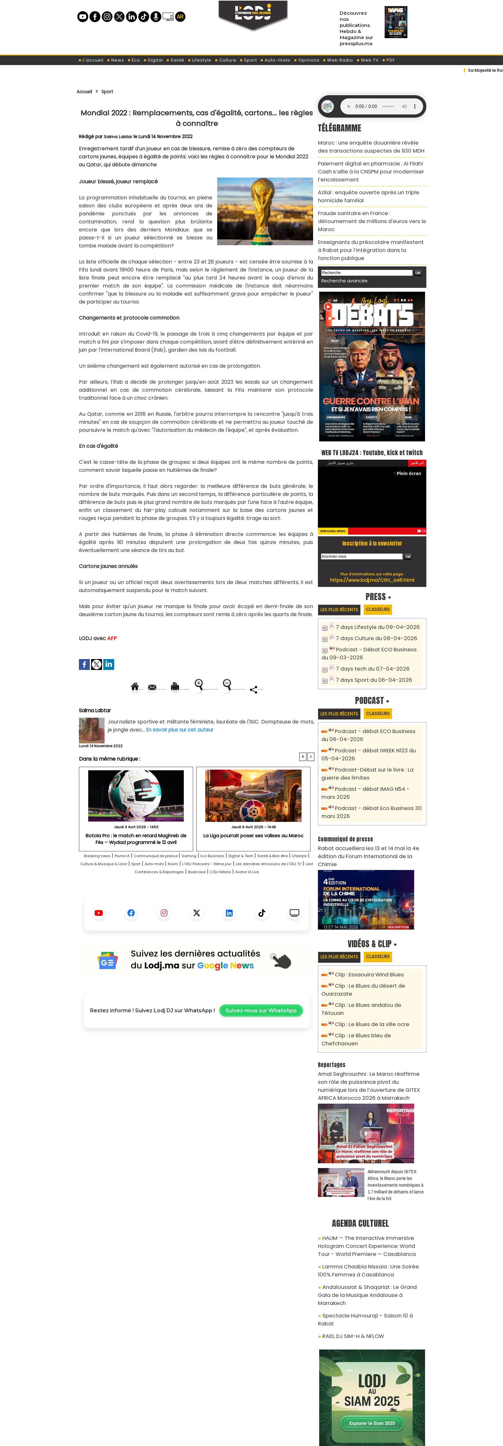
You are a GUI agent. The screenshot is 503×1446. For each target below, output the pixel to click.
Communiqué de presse (179, 878)
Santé (175, 60)
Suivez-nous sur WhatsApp (261, 1041)
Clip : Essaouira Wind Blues (366, 940)
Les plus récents (342, 591)
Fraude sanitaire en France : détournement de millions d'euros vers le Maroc (370, 206)
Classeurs (387, 591)
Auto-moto (275, 60)
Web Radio (338, 60)
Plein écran (411, 454)
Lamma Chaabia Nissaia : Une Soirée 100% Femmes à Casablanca (366, 1206)
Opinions (307, 60)
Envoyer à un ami (139, 689)
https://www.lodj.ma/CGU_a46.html (372, 561)
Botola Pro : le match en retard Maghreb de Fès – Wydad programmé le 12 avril (136, 860)
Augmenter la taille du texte (273, 689)
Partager (237, 711)
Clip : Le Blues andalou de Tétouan (376, 968)
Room (283, 886)
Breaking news (100, 878)
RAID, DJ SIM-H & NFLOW (348, 1250)
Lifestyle (199, 60)
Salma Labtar (118, 136)
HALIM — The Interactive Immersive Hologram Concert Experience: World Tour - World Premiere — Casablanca (371, 1185)
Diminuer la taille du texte (180, 711)
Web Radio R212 (382, 1410)
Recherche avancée (341, 250)
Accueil (87, 91)
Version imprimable (199, 689)
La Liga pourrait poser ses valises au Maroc (253, 857)
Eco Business (253, 878)
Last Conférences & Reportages (273, 894)
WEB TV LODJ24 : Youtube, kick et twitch (372, 427)
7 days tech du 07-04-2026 (368, 648)
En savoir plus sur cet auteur (181, 751)
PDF (388, 60)
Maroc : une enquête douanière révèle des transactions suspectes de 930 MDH (365, 145)
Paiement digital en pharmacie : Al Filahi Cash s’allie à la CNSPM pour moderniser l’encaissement (369, 167)
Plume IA (134, 878)
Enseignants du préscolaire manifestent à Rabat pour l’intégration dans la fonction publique (372, 225)
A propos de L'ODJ (122, 1408)
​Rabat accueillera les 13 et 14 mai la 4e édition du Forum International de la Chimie (369, 825)
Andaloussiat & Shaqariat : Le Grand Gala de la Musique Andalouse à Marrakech (372, 1224)
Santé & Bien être (106, 886)
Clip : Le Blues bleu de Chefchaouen (377, 990)
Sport (248, 60)
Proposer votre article (208, 1408)
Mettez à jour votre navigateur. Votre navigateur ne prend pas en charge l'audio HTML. (381, 106)
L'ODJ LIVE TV (293, 1408)
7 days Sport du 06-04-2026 (369, 659)
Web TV (367, 60)
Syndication (267, 1437)
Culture (225, 60)
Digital (153, 60)
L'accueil (91, 60)
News (115, 60)
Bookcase (162, 902)
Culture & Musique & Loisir (189, 886)
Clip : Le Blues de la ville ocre (368, 979)
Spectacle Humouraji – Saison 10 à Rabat (367, 1239)
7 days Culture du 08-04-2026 (371, 620)
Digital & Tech (290, 878)
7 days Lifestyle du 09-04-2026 (372, 609)
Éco (133, 60)
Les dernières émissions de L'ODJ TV (183, 894)
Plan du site (235, 1437)
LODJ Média (193, 902)
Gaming (223, 878)
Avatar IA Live (229, 902)
